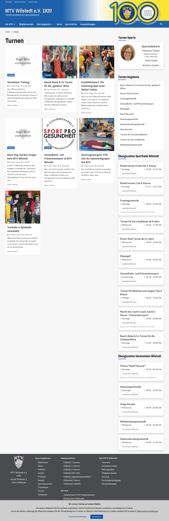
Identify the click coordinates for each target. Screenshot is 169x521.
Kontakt (8, 2)
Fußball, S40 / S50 (72, 473)
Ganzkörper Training (18, 82)
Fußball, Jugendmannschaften (77, 476)
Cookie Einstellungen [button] (77, 516)
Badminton (43, 462)
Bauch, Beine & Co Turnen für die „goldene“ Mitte (58, 84)
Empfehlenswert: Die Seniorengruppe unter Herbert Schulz (93, 85)
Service (64, 490)
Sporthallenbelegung (111, 480)
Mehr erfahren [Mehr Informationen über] (12, 105)
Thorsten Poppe (14, 86)
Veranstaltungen (87, 24)
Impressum (32, 2)
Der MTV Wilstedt (108, 458)
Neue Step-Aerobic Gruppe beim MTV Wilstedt (21, 156)
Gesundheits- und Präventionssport (137, 103)
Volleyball (42, 494)
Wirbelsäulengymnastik (131, 145)
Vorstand (106, 462)
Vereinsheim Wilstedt (130, 347)
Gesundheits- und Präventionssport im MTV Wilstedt (58, 158)
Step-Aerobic (126, 129)
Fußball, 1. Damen (72, 462)
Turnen (41, 491)
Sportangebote (45, 24)
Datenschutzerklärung (147, 511)
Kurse (59, 24)
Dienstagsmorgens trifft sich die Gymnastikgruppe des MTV (95, 158)
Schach (41, 480)
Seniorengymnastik (129, 119)
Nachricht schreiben (151, 65)
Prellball (42, 476)
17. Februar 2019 (64, 90)
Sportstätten (71, 24)
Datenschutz (20, 2)
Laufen (41, 473)
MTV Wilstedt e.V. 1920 (30, 10)
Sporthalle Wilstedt (129, 173)
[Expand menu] (14, 24)
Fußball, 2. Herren (72, 469)
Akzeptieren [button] (96, 517)
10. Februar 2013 (27, 235)
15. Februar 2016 (64, 166)
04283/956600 (151, 60)
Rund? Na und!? (127, 114)
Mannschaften (68, 458)
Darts (40, 466)
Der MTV (10, 24)
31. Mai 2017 (26, 162)
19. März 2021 (27, 86)
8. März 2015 (100, 166)
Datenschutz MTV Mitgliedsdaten (79, 495)
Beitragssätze (108, 469)
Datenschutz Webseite (74, 498)
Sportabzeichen (45, 483)
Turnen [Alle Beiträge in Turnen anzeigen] (11, 75)
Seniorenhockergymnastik (132, 124)
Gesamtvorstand (109, 466)
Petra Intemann (51, 89)
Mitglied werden (26, 24)
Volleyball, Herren (72, 480)
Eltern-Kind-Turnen (129, 93)
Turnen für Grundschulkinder (133, 134)
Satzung (105, 476)
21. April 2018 (100, 93)
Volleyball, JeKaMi (72, 483)
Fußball (41, 469)
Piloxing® (124, 109)
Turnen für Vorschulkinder (132, 139)
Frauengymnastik (128, 98)
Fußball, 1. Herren (72, 466)
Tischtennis (43, 487)
